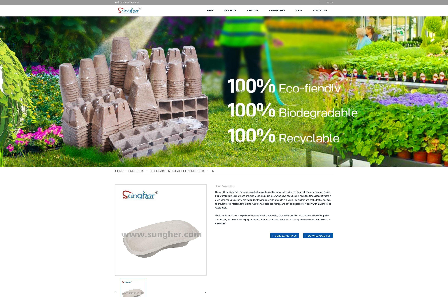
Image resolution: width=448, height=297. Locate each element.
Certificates (277, 10)
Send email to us (286, 235)
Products (230, 10)
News (299, 10)
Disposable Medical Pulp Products (177, 171)
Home (210, 10)
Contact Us (320, 10)
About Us (252, 10)
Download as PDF (319, 235)
